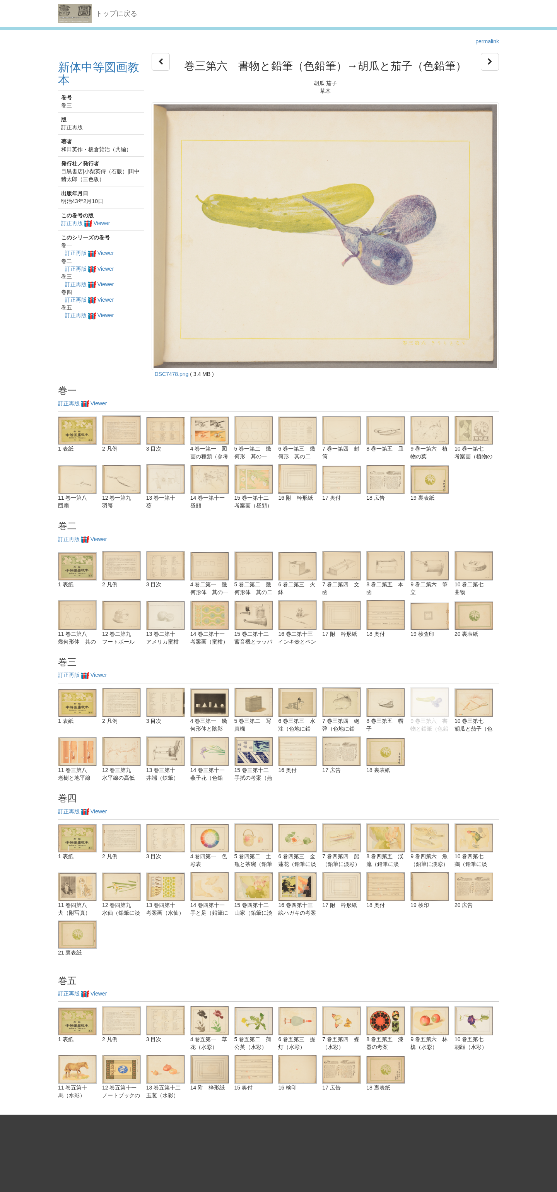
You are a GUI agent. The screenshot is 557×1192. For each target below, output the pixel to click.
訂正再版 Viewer (85, 223)
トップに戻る (116, 13)
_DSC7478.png (170, 374)
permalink (487, 41)
